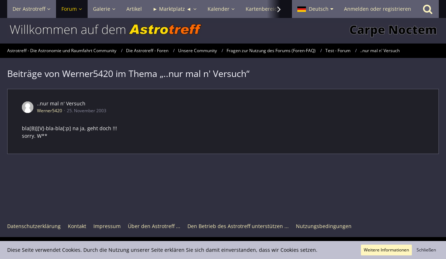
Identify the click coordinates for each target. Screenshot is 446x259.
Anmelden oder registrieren (377, 8)
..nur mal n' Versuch (61, 103)
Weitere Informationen (386, 250)
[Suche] (428, 9)
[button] (315, 9)
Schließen (426, 250)
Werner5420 (49, 111)
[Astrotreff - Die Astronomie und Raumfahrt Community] (223, 31)
